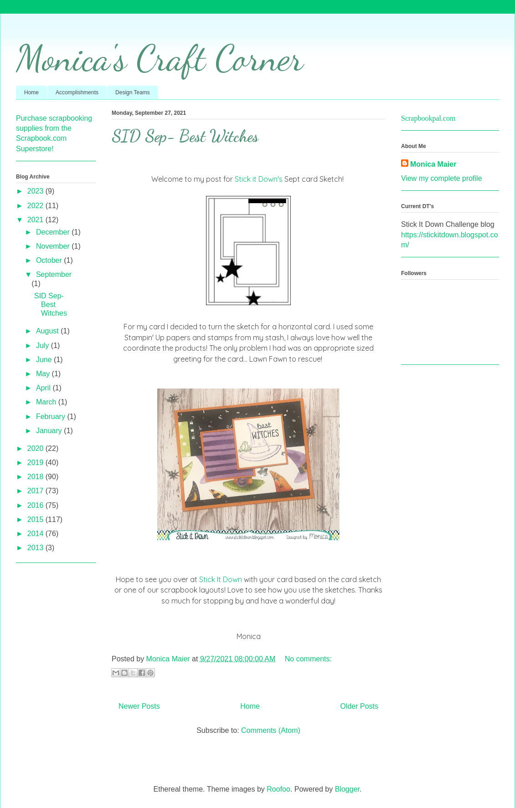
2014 (36, 533)
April (44, 388)
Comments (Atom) (270, 730)
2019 (36, 462)
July (43, 345)
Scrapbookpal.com (428, 118)
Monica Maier (433, 164)
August (48, 331)
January (50, 431)
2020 (36, 448)
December (54, 232)
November (54, 246)
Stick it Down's (259, 179)
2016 (36, 505)
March (47, 402)
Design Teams (132, 92)
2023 (36, 191)
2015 (36, 519)
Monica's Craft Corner (159, 58)
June (45, 359)
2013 (36, 548)
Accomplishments (77, 92)
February (51, 416)
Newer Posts (139, 706)
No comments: (308, 659)
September (54, 274)
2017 (36, 491)
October (50, 260)
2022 (36, 206)
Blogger (347, 789)
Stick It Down (220, 579)
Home (31, 92)
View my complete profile (441, 178)
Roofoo (278, 789)
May (44, 374)
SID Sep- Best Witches (185, 136)
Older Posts (359, 706)
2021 (36, 220)
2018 (36, 477)
